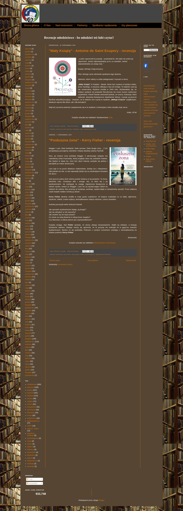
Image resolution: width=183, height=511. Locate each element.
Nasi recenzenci (64, 25)
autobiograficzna (33, 421)
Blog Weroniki (151, 141)
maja (27, 63)
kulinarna (30, 449)
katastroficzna (32, 461)
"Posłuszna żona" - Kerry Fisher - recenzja (84, 140)
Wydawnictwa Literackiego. (105, 243)
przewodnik (31, 452)
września (28, 57)
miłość (29, 426)
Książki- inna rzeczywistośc (151, 145)
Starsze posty (131, 260)
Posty (30, 479)
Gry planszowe (129, 25)
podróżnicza (31, 418)
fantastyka (31, 413)
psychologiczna (33, 438)
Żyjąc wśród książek (150, 160)
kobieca (30, 447)
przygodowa (31, 407)
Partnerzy (82, 25)
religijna (30, 401)
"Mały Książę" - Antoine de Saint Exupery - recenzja (92, 51)
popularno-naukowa (31, 434)
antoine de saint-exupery (64, 129)
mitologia (30, 464)
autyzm (29, 458)
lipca (27, 125)
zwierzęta (30, 466)
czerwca (28, 60)
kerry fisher (67, 254)
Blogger (101, 500)
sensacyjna (31, 410)
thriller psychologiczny (87, 254)
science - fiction (33, 429)
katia (81, 129)
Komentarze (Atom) (65, 264)
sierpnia (28, 178)
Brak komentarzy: (73, 126)
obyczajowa (75, 254)
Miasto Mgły (150, 149)
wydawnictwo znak (90, 129)
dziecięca (76, 129)
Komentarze (32, 483)
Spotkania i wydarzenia (104, 25)
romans (30, 398)
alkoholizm (31, 455)
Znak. (110, 117)
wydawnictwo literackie (103, 254)
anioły (29, 441)
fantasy (29, 390)
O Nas (47, 25)
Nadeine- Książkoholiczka (152, 153)
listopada (28, 80)
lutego (27, 71)
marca (27, 68)
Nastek (148, 156)
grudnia (28, 52)
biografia (30, 396)
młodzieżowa (32, 384)
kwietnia (28, 66)
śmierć (29, 444)
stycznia (28, 49)
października (30, 54)
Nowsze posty (54, 260)
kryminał (30, 393)
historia (29, 404)
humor (29, 415)
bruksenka (59, 254)
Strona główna (31, 25)
